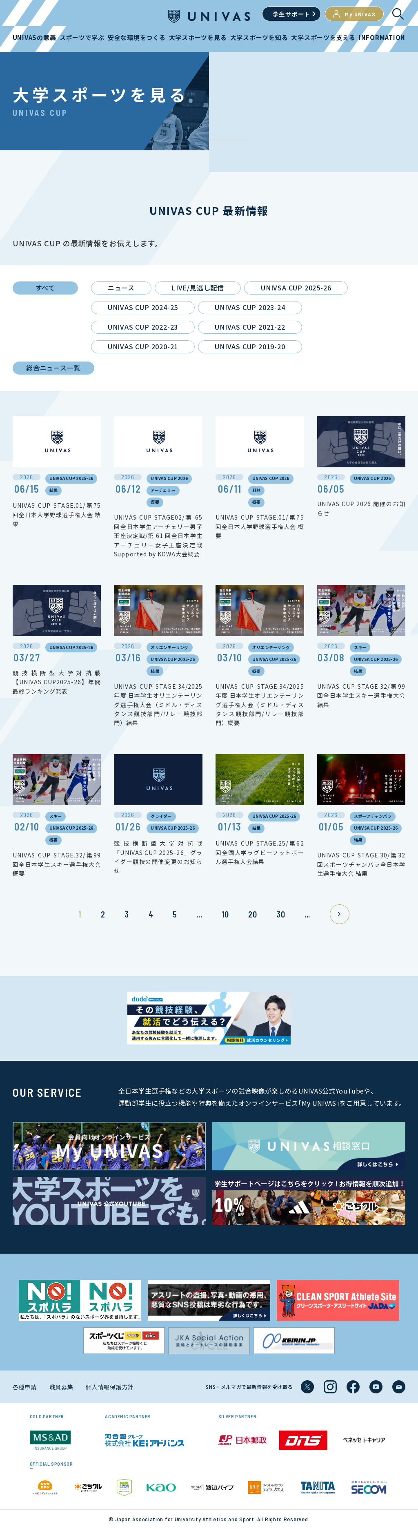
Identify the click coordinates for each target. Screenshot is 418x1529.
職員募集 (61, 1387)
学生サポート (291, 14)
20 (252, 914)
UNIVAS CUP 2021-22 (250, 327)
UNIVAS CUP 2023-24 (250, 307)
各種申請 (25, 1387)
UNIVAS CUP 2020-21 (143, 346)
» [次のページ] (339, 914)
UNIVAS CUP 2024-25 (143, 307)
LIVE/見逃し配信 (197, 287)
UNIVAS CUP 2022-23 (143, 327)
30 (280, 914)
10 (225, 914)
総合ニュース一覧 (53, 368)
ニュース (121, 287)
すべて (45, 287)
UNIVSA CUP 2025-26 (296, 287)
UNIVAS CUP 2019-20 (250, 346)
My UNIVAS (354, 14)
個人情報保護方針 (110, 1387)
